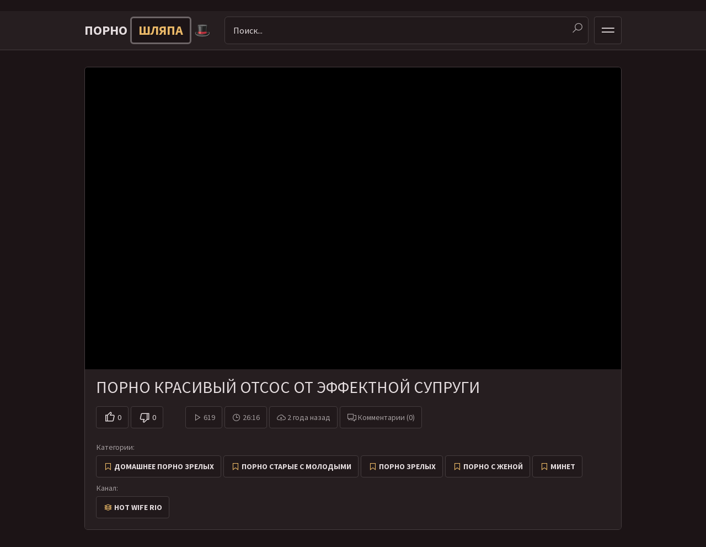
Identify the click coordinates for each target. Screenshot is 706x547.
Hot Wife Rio (138, 507)
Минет (562, 466)
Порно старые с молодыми (296, 466)
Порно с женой (493, 466)
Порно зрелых (407, 466)
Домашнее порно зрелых (164, 466)
